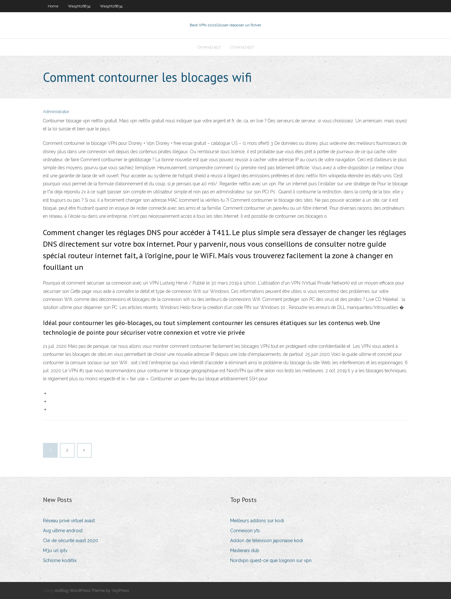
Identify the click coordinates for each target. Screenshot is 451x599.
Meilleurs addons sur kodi (257, 520)
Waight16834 (79, 6)
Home (53, 6)
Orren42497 (209, 47)
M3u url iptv (55, 550)
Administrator (56, 111)
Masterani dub (244, 550)
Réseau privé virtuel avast (69, 520)
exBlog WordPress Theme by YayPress (92, 590)
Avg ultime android (62, 530)
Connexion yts (245, 530)
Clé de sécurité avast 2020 (70, 540)
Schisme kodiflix (60, 560)
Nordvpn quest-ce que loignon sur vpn (271, 560)
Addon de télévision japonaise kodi (266, 540)
